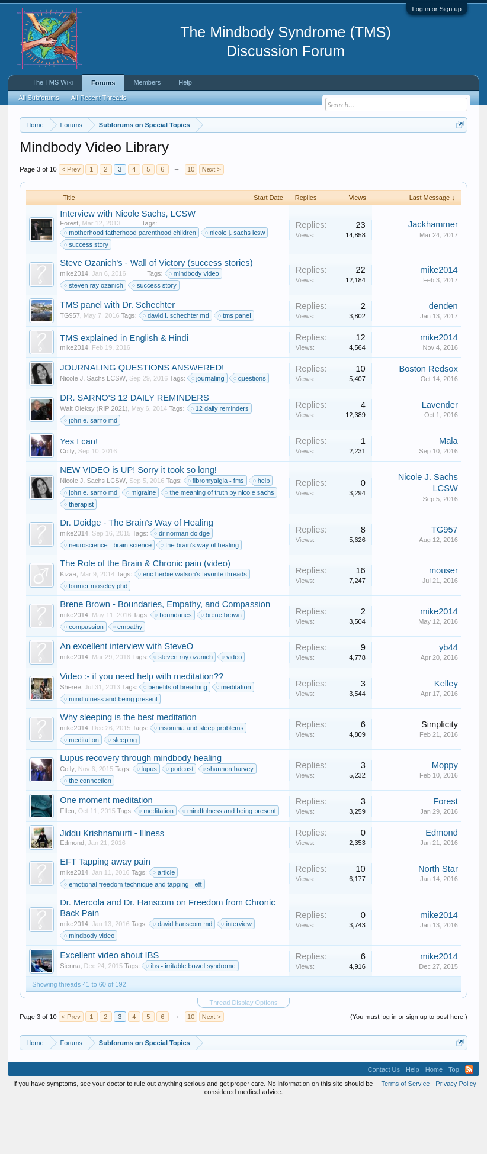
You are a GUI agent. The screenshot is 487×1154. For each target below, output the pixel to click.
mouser (443, 619)
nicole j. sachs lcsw (235, 281)
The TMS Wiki (52, 82)
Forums (103, 82)
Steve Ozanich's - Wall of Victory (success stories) (156, 312)
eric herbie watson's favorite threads (193, 623)
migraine (141, 541)
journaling (209, 427)
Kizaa (68, 623)
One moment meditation (106, 849)
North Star (438, 917)
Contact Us (384, 1118)
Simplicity (439, 773)
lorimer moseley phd (96, 635)
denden (443, 354)
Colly (67, 500)
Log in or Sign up (437, 8)
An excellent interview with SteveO (126, 695)
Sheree (70, 736)
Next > (211, 217)
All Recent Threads (98, 97)
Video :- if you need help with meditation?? (141, 725)
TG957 (70, 364)
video (232, 706)
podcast (180, 818)
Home (434, 1118)
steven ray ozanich (94, 334)
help (262, 529)
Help (185, 82)
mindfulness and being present (111, 748)
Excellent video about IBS (109, 1004)
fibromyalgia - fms (216, 529)
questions (250, 427)
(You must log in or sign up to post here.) (408, 1065)
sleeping (123, 789)
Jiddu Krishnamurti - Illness (112, 882)
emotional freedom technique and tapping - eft (133, 933)
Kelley (446, 732)
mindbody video (194, 322)
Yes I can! (79, 490)
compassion (84, 676)
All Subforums (38, 97)
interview (236, 973)
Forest (69, 271)
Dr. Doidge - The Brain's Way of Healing (136, 571)
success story (86, 293)
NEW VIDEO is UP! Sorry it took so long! (138, 519)
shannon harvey (229, 818)
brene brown (222, 664)
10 (190, 217)
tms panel (235, 364)
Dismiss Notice (457, 152)
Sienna (70, 1014)
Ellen (67, 859)
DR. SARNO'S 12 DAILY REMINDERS (134, 447)
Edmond (72, 891)
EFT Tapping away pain (105, 911)
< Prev (71, 217)
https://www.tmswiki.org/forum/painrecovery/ (149, 166)
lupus (147, 818)
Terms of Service (405, 1132)
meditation (234, 736)
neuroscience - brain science (108, 594)
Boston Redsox (428, 417)
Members (147, 82)
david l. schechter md (176, 364)
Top (453, 1118)
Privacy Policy (455, 1132)
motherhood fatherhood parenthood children (130, 281)
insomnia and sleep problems (199, 777)
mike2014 (74, 322)
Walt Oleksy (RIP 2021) (93, 457)
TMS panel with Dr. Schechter (117, 354)
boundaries (173, 664)
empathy (128, 676)
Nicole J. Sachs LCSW (93, 427)
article (164, 921)
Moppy (445, 813)
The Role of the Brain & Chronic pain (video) (145, 612)
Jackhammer (433, 273)
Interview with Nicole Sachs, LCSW (128, 262)
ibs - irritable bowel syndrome (191, 1015)
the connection (88, 829)
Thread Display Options (244, 1051)
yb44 (448, 696)
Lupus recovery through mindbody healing (141, 807)
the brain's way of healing (200, 594)
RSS (469, 1118)
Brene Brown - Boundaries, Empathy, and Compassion (165, 653)
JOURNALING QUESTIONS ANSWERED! (142, 416)
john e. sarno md (91, 469)
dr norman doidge (182, 582)
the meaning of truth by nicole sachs (220, 541)
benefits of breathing (176, 736)
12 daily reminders (220, 457)
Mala (448, 489)
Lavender (440, 453)
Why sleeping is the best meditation (128, 766)
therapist (79, 553)
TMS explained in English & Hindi (124, 387)
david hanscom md (183, 973)
